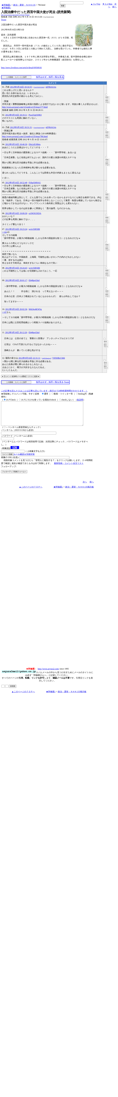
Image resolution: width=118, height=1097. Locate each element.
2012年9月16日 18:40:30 (16, 144)
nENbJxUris (51, 87)
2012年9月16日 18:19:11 (16, 115)
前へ (114, 7)
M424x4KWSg (35, 309)
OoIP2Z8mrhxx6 (46, 358)
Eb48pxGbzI (34, 280)
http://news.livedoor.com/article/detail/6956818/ (21, 67)
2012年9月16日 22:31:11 (29, 358)
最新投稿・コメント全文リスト (69, 468)
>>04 (4, 232)
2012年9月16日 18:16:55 (21, 87)
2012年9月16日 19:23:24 (16, 229)
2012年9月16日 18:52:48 (16, 182)
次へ (85, 487)
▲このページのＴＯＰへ (30, 492)
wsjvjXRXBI (34, 229)
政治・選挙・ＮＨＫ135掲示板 (79, 492)
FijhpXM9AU (35, 182)
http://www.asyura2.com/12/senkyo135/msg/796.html (15, 15)
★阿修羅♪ (6, 5)
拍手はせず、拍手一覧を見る (49, 77)
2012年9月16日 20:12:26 (16, 332)
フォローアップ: (8, 471)
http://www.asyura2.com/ (48, 673)
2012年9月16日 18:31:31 (21, 127)
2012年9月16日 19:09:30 (16, 213)
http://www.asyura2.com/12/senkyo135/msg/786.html (25, 136)
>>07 (4, 312)
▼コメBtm (107, 4)
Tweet (3, 20)
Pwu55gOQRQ (35, 115)
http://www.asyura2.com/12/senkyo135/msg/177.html (25, 107)
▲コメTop (95, 4)
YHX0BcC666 (58, 358)
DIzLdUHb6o (34, 144)
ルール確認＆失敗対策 (24, 459)
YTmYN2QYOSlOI (38, 87)
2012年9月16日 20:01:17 (16, 280)
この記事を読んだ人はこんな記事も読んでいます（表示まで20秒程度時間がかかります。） (44, 391)
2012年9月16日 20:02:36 (16, 309)
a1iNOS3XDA (35, 213)
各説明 (80, 400)
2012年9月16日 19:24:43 (16, 268)
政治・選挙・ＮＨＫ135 (24, 5)
